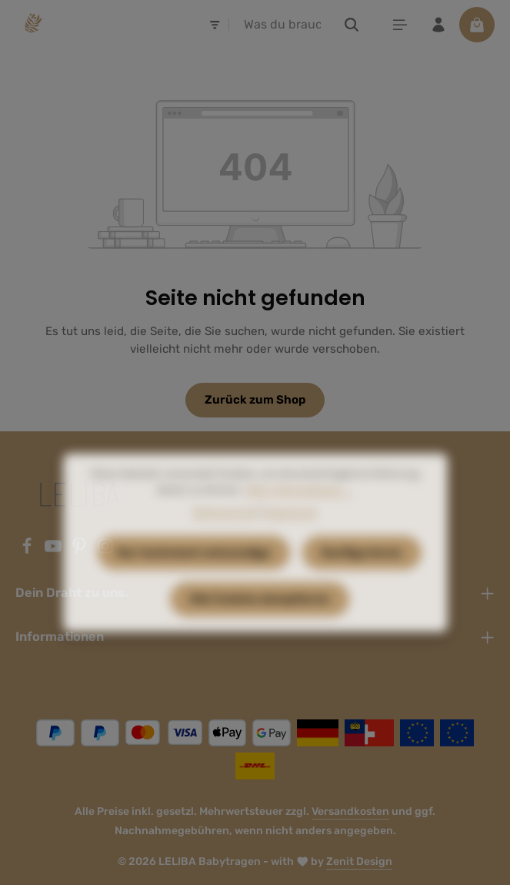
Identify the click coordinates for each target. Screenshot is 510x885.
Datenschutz (224, 536)
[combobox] (282, 24)
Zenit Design (359, 861)
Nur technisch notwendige (194, 577)
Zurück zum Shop (255, 400)
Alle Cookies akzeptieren (259, 623)
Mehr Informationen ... (299, 514)
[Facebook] (28, 551)
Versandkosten (350, 811)
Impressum (290, 536)
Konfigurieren (362, 577)
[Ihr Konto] (438, 24)
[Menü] (400, 24)
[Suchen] (351, 24)
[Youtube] (55, 551)
